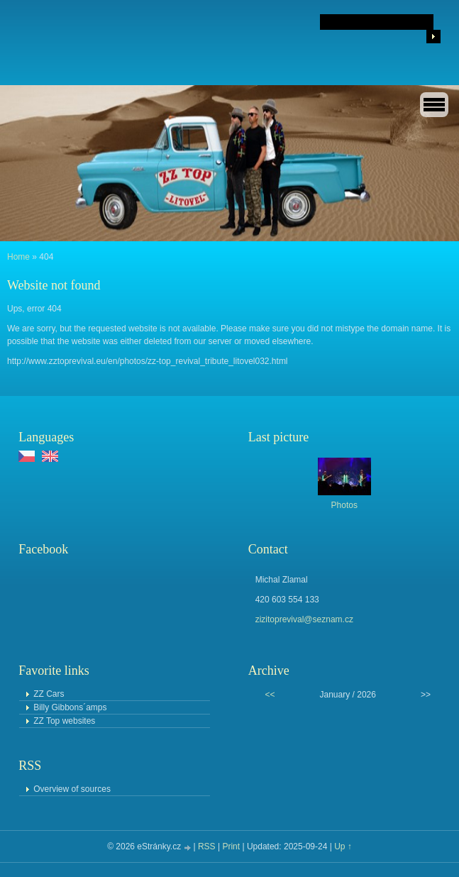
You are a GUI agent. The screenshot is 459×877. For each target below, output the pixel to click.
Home (18, 257)
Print (231, 846)
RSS (207, 846)
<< (270, 695)
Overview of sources (72, 789)
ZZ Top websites (64, 721)
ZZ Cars (48, 694)
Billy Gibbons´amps (69, 707)
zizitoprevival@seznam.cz (304, 619)
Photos (344, 505)
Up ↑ (343, 846)
